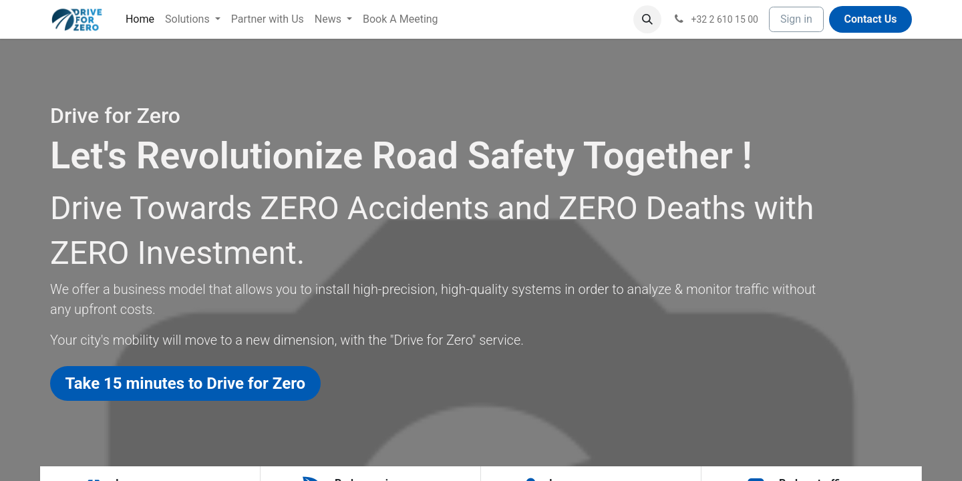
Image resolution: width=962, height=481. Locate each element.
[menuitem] (140, 19)
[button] (647, 19)
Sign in (796, 19)
